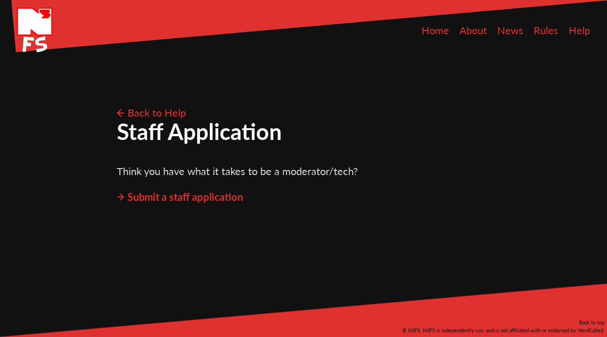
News (510, 30)
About (473, 30)
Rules (546, 30)
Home (435, 30)
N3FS (34, 29)
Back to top (592, 322)
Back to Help (157, 112)
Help (579, 30)
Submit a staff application (185, 196)
